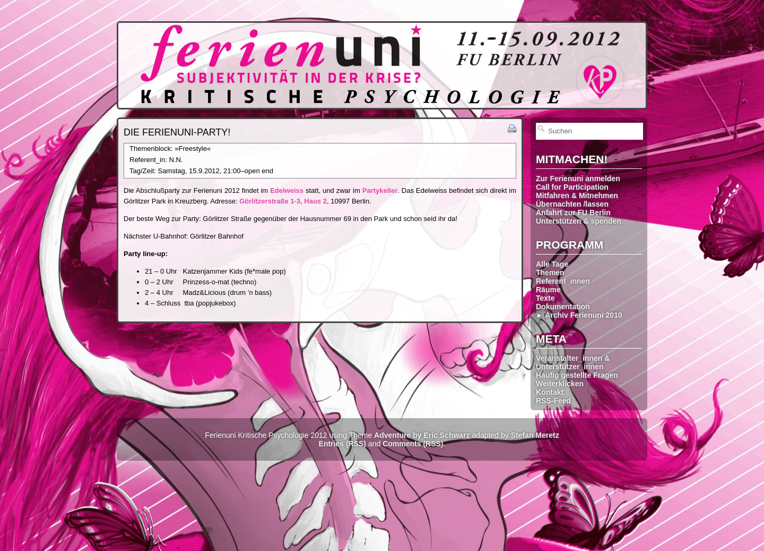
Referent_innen (563, 281)
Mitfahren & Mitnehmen (577, 195)
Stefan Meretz (535, 435)
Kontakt (549, 392)
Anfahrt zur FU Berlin (573, 212)
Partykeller (380, 190)
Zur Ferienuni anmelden (578, 178)
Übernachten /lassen (572, 204)
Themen (550, 272)
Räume (548, 289)
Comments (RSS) (413, 443)
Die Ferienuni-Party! (177, 132)
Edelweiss (286, 190)
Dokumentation (563, 306)
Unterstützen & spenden (578, 221)
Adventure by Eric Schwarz (422, 435)
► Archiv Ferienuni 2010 (579, 315)
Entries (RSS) (342, 443)
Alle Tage (552, 264)
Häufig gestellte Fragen (577, 375)
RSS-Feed (553, 400)
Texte (545, 298)
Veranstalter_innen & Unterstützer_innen (573, 362)
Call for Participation (572, 187)
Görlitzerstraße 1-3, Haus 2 (283, 201)
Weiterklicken (560, 383)
